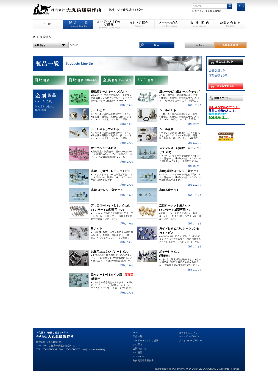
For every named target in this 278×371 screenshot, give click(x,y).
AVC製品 (137, 352)
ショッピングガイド (189, 336)
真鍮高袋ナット (169, 189)
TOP (135, 332)
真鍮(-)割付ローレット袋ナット (179, 170)
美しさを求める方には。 (224, 107)
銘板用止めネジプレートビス (109, 251)
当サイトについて (188, 332)
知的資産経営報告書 (143, 360)
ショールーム (140, 356)
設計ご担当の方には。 (223, 110)
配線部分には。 (219, 117)
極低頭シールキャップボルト (109, 91)
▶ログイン (198, 11)
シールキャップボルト (105, 129)
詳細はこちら (127, 105)
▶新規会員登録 (213, 11)
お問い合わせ (140, 348)
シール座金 (166, 129)
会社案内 (137, 344)
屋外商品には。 (219, 114)
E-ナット (96, 228)
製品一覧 (137, 336)
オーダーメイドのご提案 (145, 340)
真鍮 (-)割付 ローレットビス (111, 170)
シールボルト (167, 110)
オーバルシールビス (103, 147)
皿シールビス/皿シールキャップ (179, 91)
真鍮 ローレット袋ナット (107, 189)
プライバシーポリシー (190, 340)
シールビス (98, 110)
